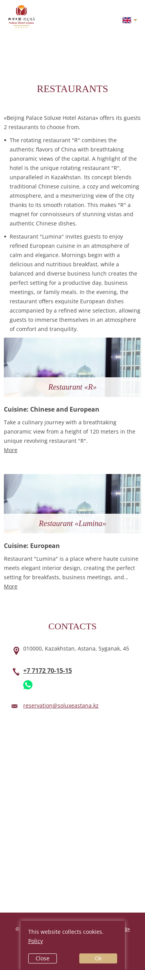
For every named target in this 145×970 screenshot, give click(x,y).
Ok (98, 958)
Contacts (72, 626)
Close (42, 958)
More (10, 450)
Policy (35, 941)
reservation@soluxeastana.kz (61, 705)
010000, (76, 648)
